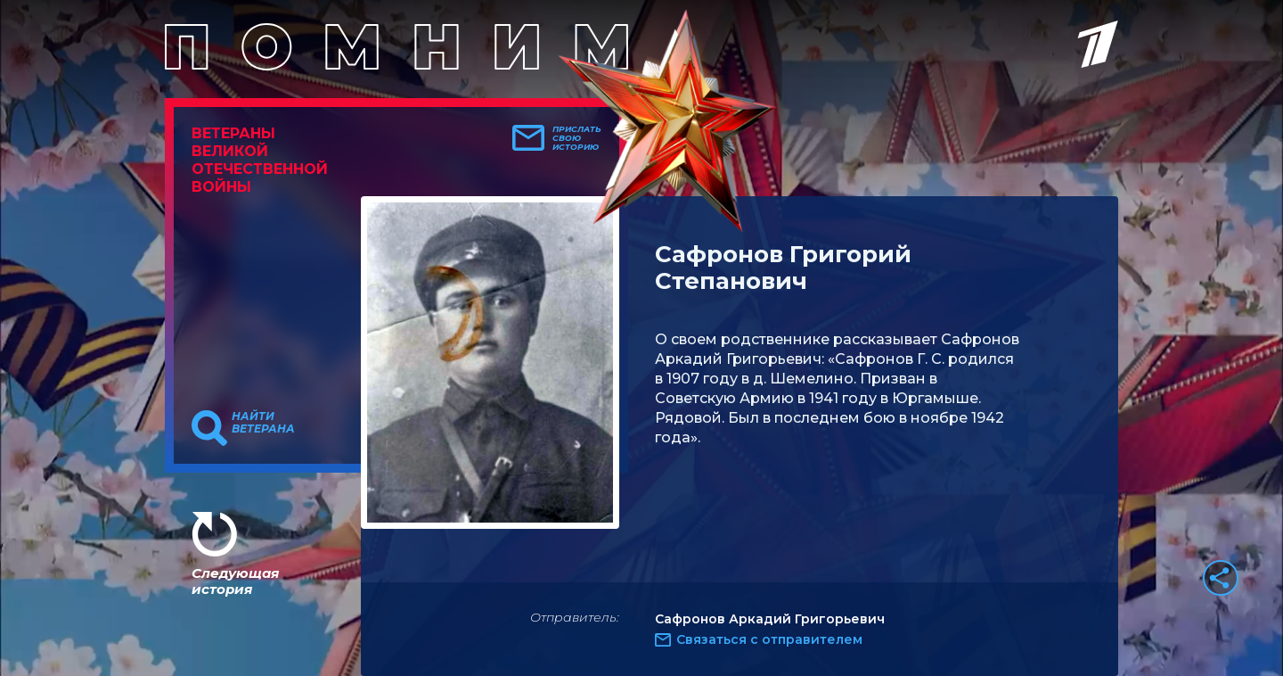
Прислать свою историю (576, 138)
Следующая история (235, 581)
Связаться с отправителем (769, 639)
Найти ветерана (263, 422)
